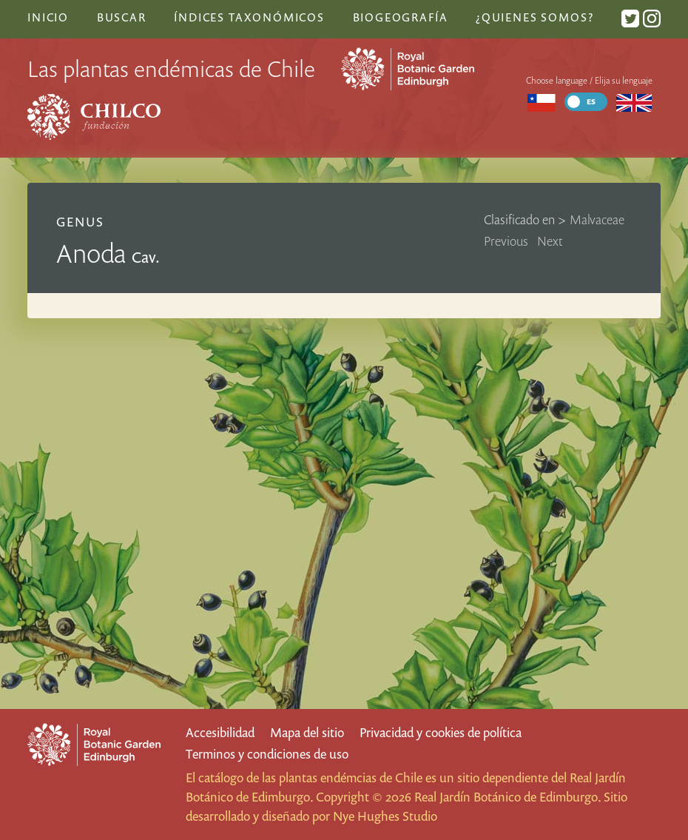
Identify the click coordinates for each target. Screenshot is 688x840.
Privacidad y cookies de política (441, 732)
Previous (506, 240)
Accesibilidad (220, 732)
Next (550, 240)
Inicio (48, 17)
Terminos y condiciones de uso (267, 753)
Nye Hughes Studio (385, 815)
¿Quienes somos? (534, 17)
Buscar (121, 17)
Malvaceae (597, 219)
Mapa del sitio (307, 732)
